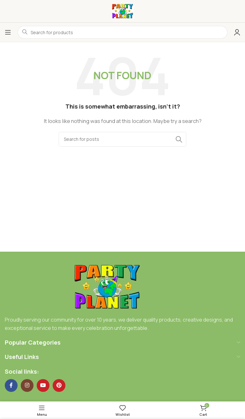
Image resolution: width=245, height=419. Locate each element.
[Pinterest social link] (59, 385)
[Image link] (107, 286)
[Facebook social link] (11, 385)
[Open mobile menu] (8, 32)
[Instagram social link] (27, 385)
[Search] (122, 139)
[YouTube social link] (43, 385)
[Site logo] (122, 10)
